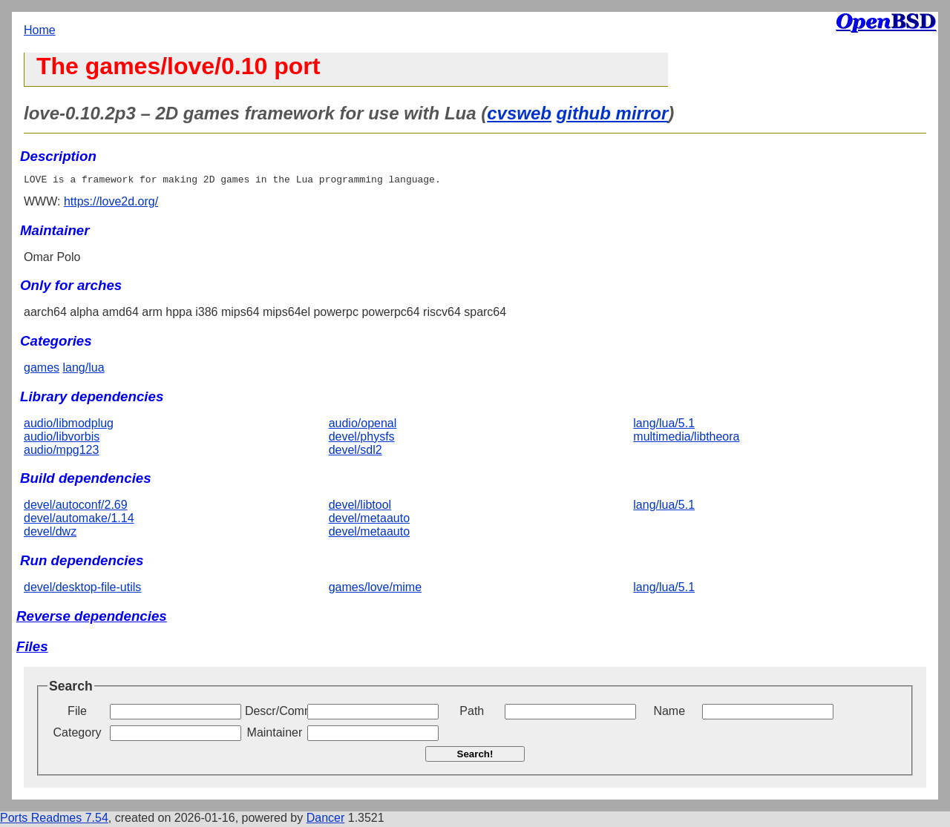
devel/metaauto (369, 520)
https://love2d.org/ (111, 203)
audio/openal (363, 425)
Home (40, 30)
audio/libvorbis (61, 438)
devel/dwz (50, 533)
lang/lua (83, 369)
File (77, 713)
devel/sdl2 (355, 452)
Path (471, 713)
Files (32, 648)
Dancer (326, 820)
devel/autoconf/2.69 (76, 507)
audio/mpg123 (61, 452)
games (41, 369)
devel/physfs (362, 438)
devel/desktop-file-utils (82, 589)
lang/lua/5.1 (664, 425)
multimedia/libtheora (686, 438)
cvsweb (519, 113)
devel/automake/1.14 (79, 520)
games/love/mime (375, 589)
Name (669, 713)
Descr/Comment (274, 713)
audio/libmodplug (69, 425)
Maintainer (275, 734)
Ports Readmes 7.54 (54, 820)
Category (77, 734)
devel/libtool (360, 507)
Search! (475, 756)
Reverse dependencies (91, 618)
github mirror (613, 113)
